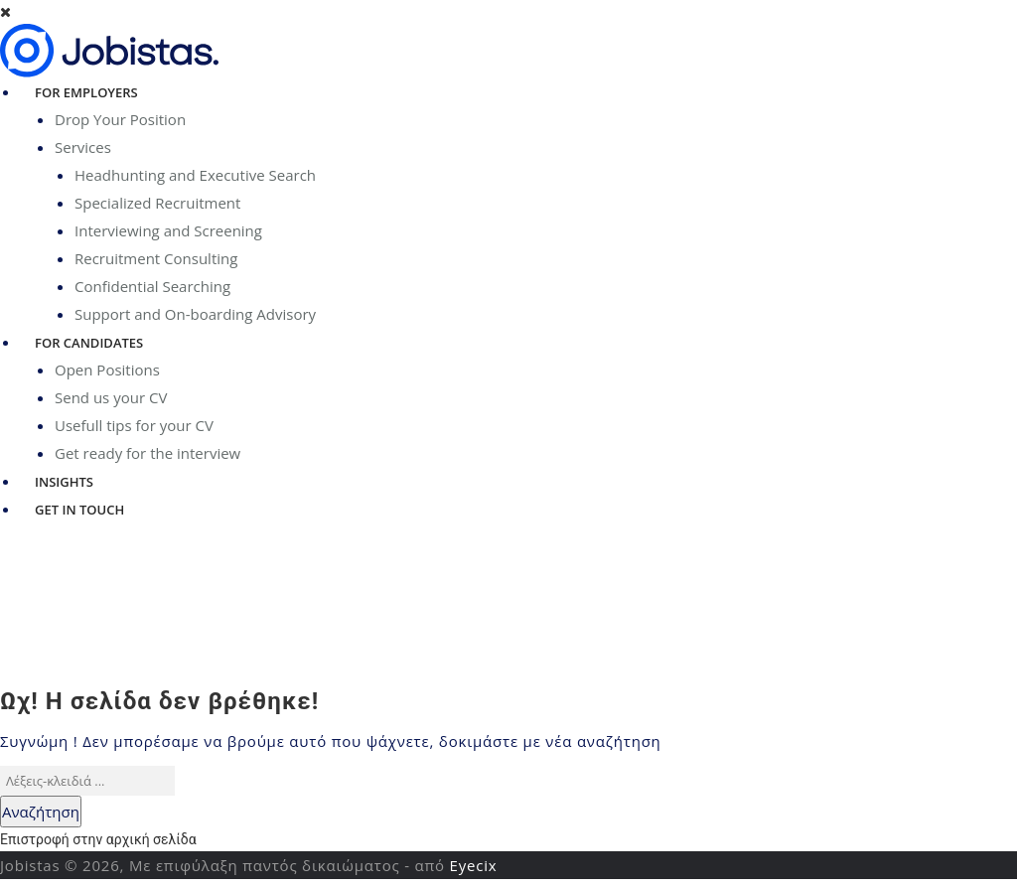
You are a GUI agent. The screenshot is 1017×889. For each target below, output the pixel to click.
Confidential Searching (152, 286)
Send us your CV (111, 397)
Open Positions (107, 369)
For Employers (86, 92)
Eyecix (474, 865)
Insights (64, 482)
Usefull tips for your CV (134, 425)
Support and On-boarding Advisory (195, 314)
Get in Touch (79, 510)
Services (83, 147)
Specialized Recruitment (157, 203)
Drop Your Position (120, 119)
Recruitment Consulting (155, 258)
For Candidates (89, 343)
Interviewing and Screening (168, 230)
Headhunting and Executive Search (195, 175)
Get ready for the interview (147, 453)
